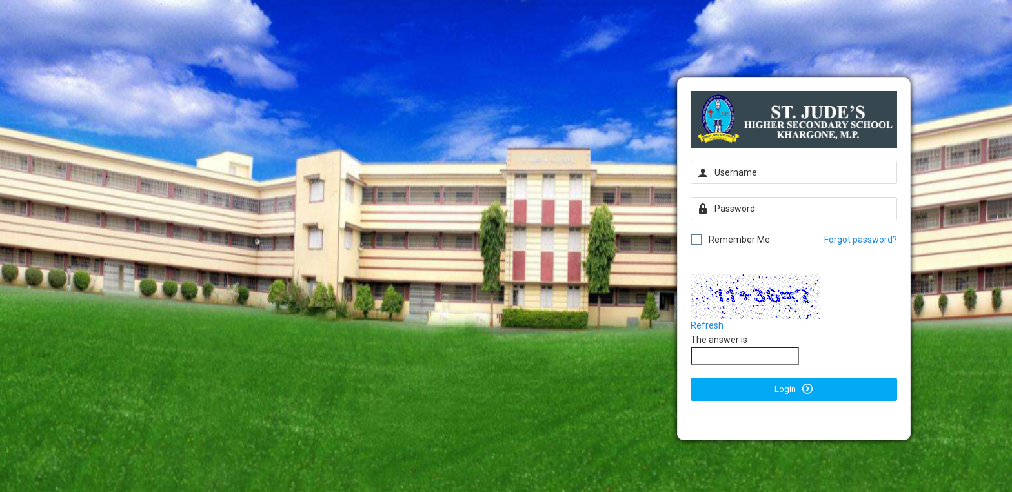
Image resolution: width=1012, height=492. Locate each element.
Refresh (707, 325)
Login (793, 389)
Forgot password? (860, 239)
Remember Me (730, 239)
